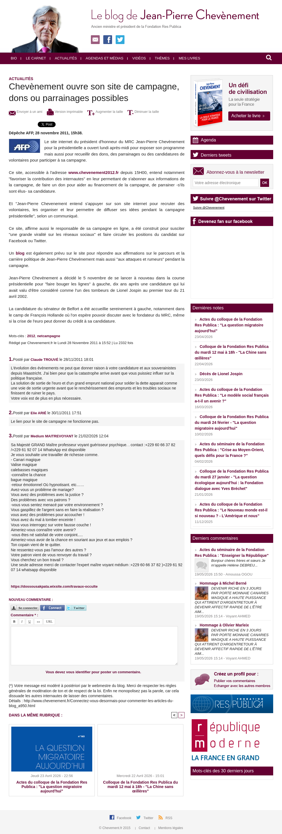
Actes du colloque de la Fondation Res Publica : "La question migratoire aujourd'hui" (51, 786)
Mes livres (186, 58)
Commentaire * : (24, 615)
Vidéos (136, 58)
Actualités (63, 58)
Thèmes (160, 58)
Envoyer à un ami (25, 112)
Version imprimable (65, 112)
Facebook (124, 818)
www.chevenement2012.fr (93, 172)
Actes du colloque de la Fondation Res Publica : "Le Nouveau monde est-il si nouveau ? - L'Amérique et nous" (231, 510)
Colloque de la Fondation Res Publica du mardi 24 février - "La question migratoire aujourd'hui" (232, 422)
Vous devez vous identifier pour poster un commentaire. (93, 672)
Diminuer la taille (143, 112)
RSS (169, 818)
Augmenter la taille (105, 112)
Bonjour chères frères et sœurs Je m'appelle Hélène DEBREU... (238, 562)
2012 (31, 336)
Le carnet (33, 58)
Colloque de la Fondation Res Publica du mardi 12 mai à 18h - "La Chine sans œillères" (140, 786)
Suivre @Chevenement (208, 207)
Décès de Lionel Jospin (221, 374)
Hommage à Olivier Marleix (224, 625)
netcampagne (48, 336)
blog (20, 253)
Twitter (148, 818)
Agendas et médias (102, 58)
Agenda (208, 140)
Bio (14, 58)
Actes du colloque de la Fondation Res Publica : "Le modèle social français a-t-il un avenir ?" (232, 395)
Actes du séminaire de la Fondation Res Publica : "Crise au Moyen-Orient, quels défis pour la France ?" (229, 450)
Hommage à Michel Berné (223, 583)
